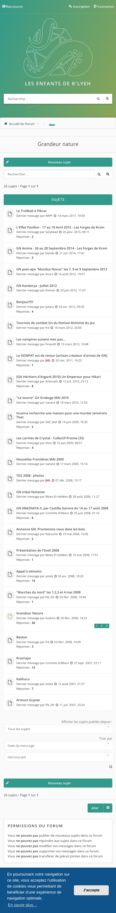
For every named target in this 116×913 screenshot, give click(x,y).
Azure (49, 274)
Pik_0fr (50, 597)
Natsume (51, 534)
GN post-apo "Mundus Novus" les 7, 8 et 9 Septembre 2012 (61, 269)
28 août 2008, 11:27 (86, 497)
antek (49, 576)
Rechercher (98, 98)
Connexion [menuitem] (106, 6)
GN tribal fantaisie (30, 492)
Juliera (49, 307)
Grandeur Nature (29, 613)
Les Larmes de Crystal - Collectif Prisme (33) (50, 438)
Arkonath (51, 381)
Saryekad (51, 232)
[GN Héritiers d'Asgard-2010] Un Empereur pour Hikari (58, 377)
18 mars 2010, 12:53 (74, 403)
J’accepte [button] (91, 890)
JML (48, 360)
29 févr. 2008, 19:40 (72, 597)
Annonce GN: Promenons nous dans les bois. (51, 529)
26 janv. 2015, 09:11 (76, 232)
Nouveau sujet (59, 162)
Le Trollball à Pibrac (31, 211)
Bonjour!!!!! (24, 302)
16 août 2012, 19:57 (71, 274)
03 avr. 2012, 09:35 (71, 307)
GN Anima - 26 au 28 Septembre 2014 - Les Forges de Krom (61, 248)
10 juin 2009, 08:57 (69, 443)
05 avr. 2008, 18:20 (70, 576)
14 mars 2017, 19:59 (71, 216)
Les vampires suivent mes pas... (40, 340)
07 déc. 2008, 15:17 (68, 480)
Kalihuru (23, 679)
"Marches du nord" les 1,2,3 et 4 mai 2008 (48, 592)
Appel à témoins (29, 571)
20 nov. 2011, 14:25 (69, 360)
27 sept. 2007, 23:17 (87, 663)
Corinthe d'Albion (57, 513)
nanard (50, 403)
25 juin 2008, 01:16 (86, 513)
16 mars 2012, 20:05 (68, 328)
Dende (49, 253)
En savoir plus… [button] (22, 905)
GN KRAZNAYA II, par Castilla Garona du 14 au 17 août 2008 (62, 508)
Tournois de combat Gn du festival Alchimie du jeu (55, 323)
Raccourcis (14, 6)
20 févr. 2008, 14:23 (73, 618)
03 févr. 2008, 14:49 (67, 642)
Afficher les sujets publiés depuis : (58, 726)
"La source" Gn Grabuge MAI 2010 (42, 398)
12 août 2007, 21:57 (71, 684)
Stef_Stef (51, 422)
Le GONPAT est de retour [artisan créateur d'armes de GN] (61, 356)
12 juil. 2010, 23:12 (75, 381)
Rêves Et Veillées (56, 497)
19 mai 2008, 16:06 (75, 534)
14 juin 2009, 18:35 (75, 422)
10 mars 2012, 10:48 (74, 344)
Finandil (50, 344)
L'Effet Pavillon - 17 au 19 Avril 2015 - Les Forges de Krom (60, 227)
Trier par (58, 743)
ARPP (49, 216)
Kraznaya (23, 658)
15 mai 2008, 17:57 (85, 555)
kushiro (50, 618)
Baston (21, 637)
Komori (50, 290)
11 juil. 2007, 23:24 (72, 705)
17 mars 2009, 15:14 (74, 464)
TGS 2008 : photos (30, 476)
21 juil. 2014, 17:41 (71, 253)
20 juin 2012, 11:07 (73, 290)
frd (47, 328)
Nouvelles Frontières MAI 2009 (40, 459)
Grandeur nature (58, 144)
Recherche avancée (107, 98)
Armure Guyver (28, 700)
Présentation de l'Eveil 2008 (37, 551)
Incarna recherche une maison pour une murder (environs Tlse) (61, 415)
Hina (48, 443)
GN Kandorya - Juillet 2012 (36, 286)
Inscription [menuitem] (81, 6)
